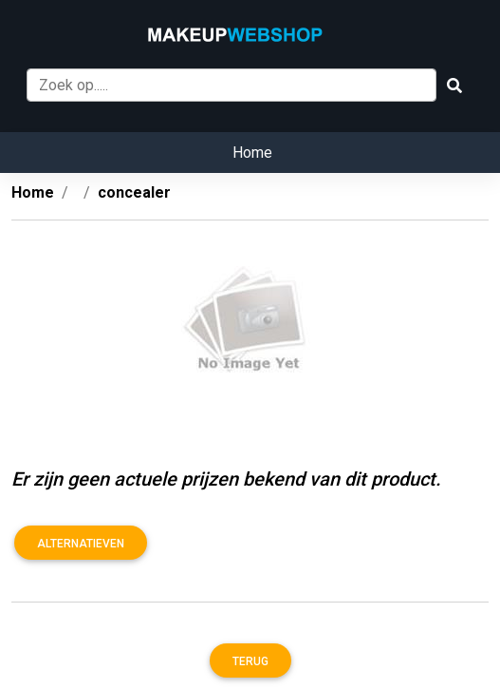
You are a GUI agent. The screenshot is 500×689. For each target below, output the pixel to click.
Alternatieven (80, 543)
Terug (250, 661)
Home (252, 153)
